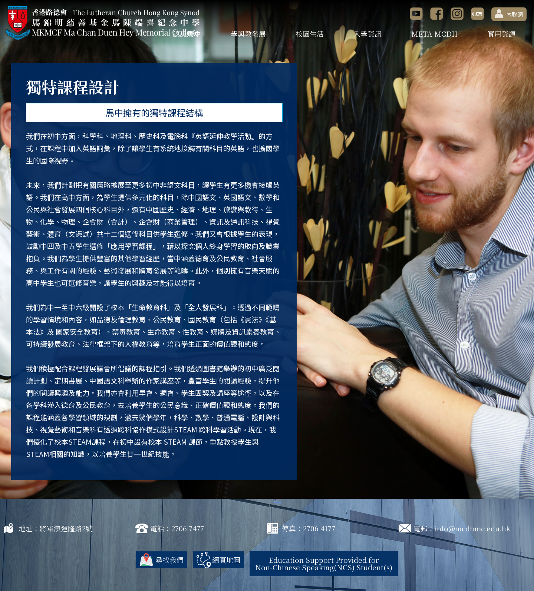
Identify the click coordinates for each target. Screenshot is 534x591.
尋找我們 (169, 560)
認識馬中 (187, 34)
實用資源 (501, 34)
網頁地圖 (226, 560)
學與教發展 (248, 34)
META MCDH (434, 34)
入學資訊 (367, 34)
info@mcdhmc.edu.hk (472, 528)
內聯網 (509, 13)
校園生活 (310, 34)
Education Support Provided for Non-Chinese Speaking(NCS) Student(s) (323, 563)
